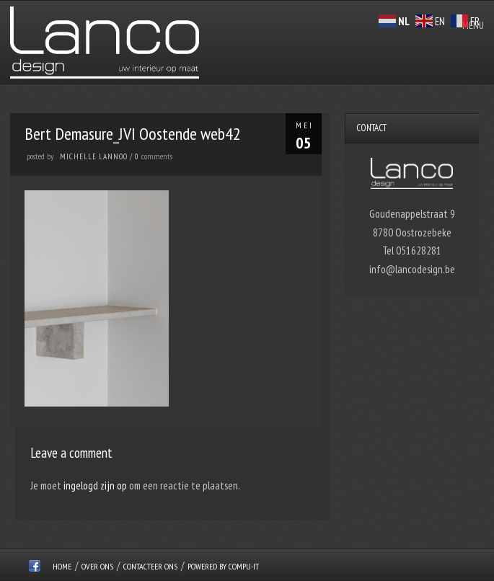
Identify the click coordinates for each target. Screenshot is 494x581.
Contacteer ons (150, 566)
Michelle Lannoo (94, 156)
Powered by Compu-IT (223, 566)
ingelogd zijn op (95, 485)
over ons (97, 566)
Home (62, 566)
